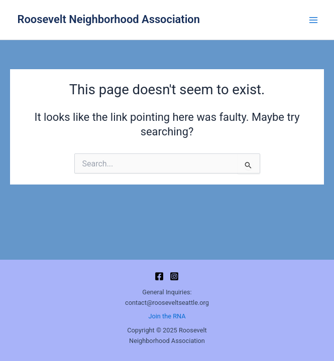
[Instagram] (174, 276)
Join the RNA (166, 316)
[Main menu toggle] (313, 20)
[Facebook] (159, 276)
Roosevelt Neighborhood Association (109, 19)
